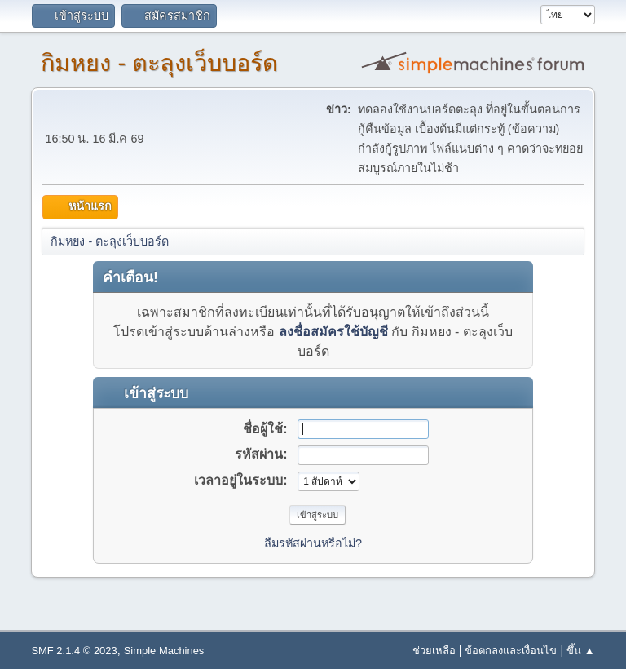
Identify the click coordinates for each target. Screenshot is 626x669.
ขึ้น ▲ (580, 651)
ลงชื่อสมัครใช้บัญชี (333, 332)
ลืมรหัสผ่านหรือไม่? (313, 543)
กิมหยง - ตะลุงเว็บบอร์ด (159, 63)
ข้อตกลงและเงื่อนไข (511, 651)
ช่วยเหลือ (434, 651)
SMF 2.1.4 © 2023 (74, 651)
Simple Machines (164, 651)
